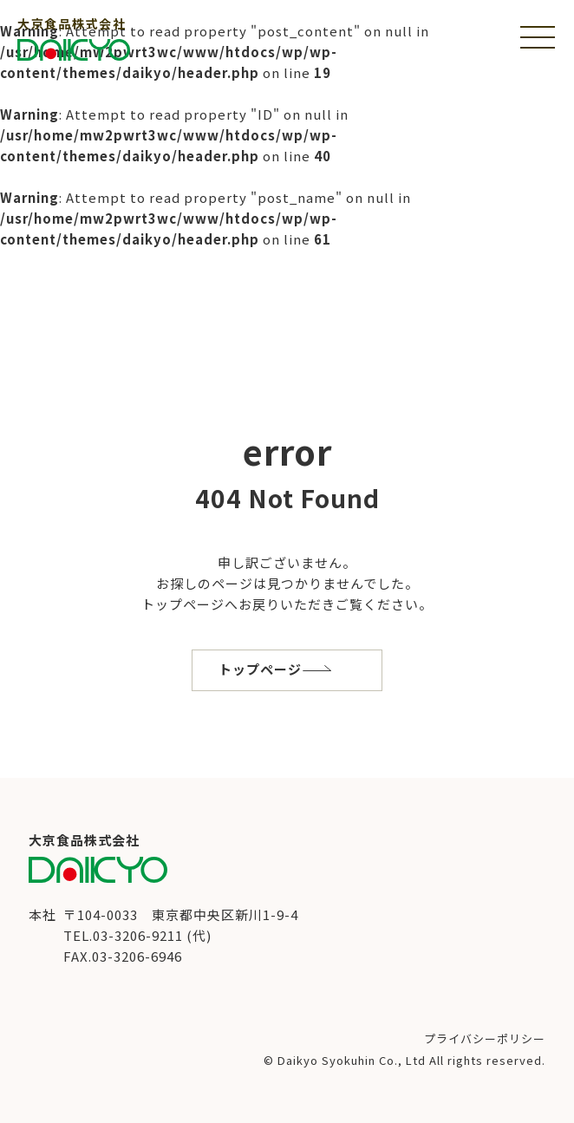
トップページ (260, 669)
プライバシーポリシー (484, 1038)
